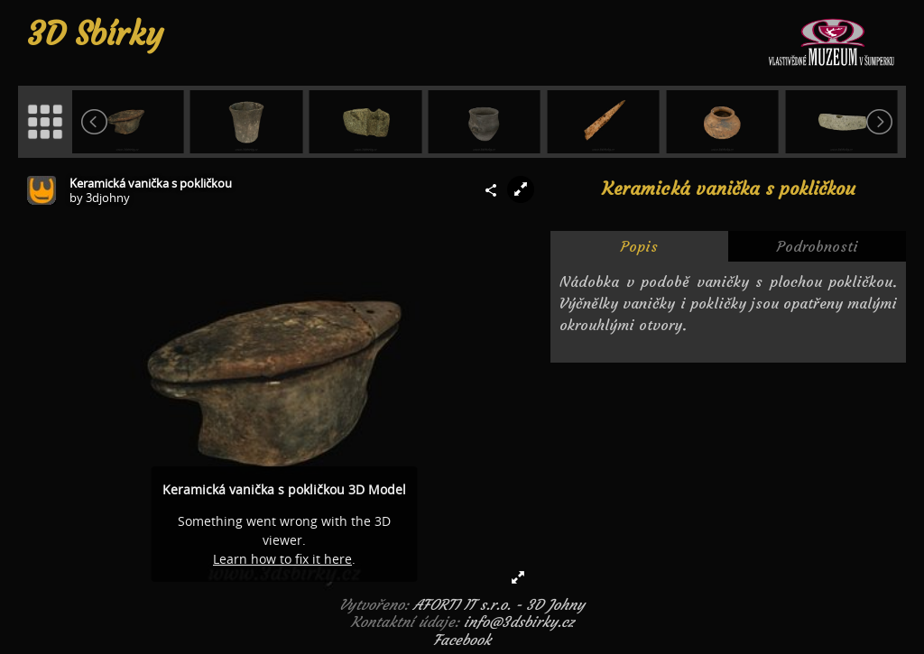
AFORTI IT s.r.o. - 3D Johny (499, 604)
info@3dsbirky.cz (519, 622)
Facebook (462, 640)
